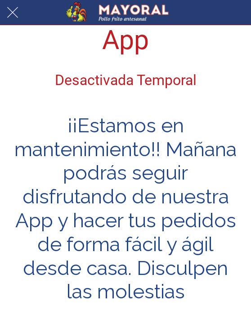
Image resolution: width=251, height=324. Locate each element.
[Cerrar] (12, 12)
